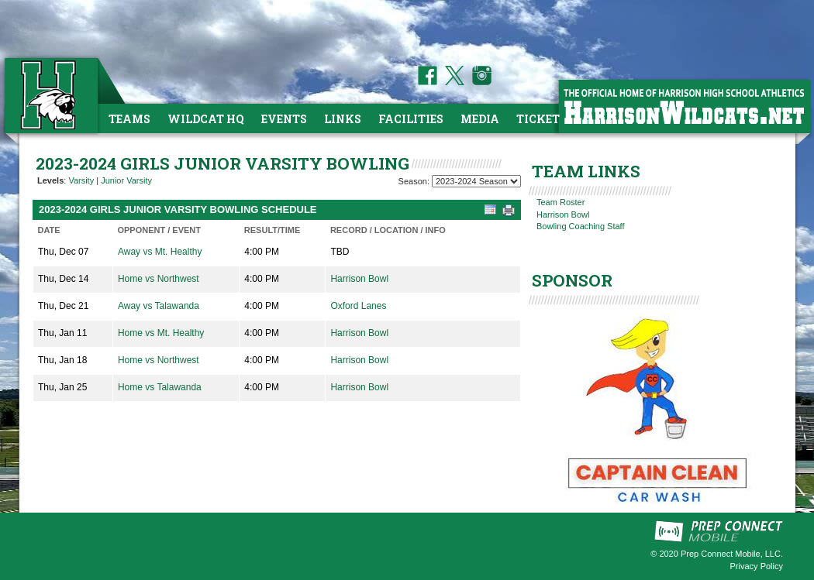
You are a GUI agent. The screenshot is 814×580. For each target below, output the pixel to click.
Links (342, 119)
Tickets (541, 119)
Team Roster (560, 202)
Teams (129, 119)
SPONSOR (572, 280)
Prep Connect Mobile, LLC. (732, 553)
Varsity (81, 180)
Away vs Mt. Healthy (160, 251)
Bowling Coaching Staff (580, 226)
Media (479, 119)
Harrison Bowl (359, 278)
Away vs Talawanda (158, 305)
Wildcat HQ (205, 119)
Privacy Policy (756, 566)
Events (284, 119)
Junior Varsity (126, 180)
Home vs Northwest (158, 278)
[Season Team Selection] (476, 181)
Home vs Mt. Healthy (161, 333)
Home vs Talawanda (160, 387)
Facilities (410, 119)
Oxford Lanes (358, 305)
